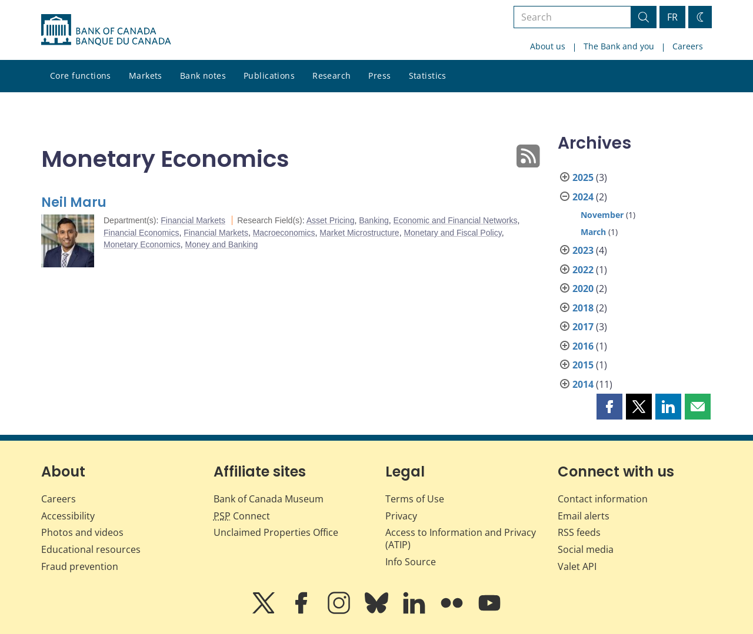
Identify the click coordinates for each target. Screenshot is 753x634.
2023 (583, 250)
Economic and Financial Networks (456, 220)
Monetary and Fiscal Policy (452, 232)
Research (331, 75)
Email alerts (583, 515)
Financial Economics (141, 232)
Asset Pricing (330, 220)
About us (547, 46)
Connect (242, 515)
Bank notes (203, 75)
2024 (583, 196)
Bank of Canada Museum (269, 498)
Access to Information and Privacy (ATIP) (460, 538)
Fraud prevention (79, 566)
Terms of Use (414, 498)
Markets (145, 75)
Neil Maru (73, 202)
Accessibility (68, 515)
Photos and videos (82, 532)
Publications (269, 75)
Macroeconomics (284, 232)
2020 (583, 288)
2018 (583, 307)
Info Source (410, 561)
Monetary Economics (142, 244)
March (593, 231)
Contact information (603, 498)
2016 (583, 346)
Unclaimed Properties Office (276, 532)
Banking (374, 220)
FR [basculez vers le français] (672, 17)
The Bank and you (619, 46)
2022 (583, 269)
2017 (583, 326)
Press (379, 75)
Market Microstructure (359, 232)
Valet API (577, 566)
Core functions (80, 75)
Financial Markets (193, 220)
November (602, 214)
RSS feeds (579, 532)
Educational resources (91, 549)
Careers (687, 46)
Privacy (401, 515)
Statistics (428, 75)
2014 (583, 384)
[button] (609, 407)
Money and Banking (221, 244)
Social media (586, 549)
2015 (583, 364)
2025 (583, 177)
